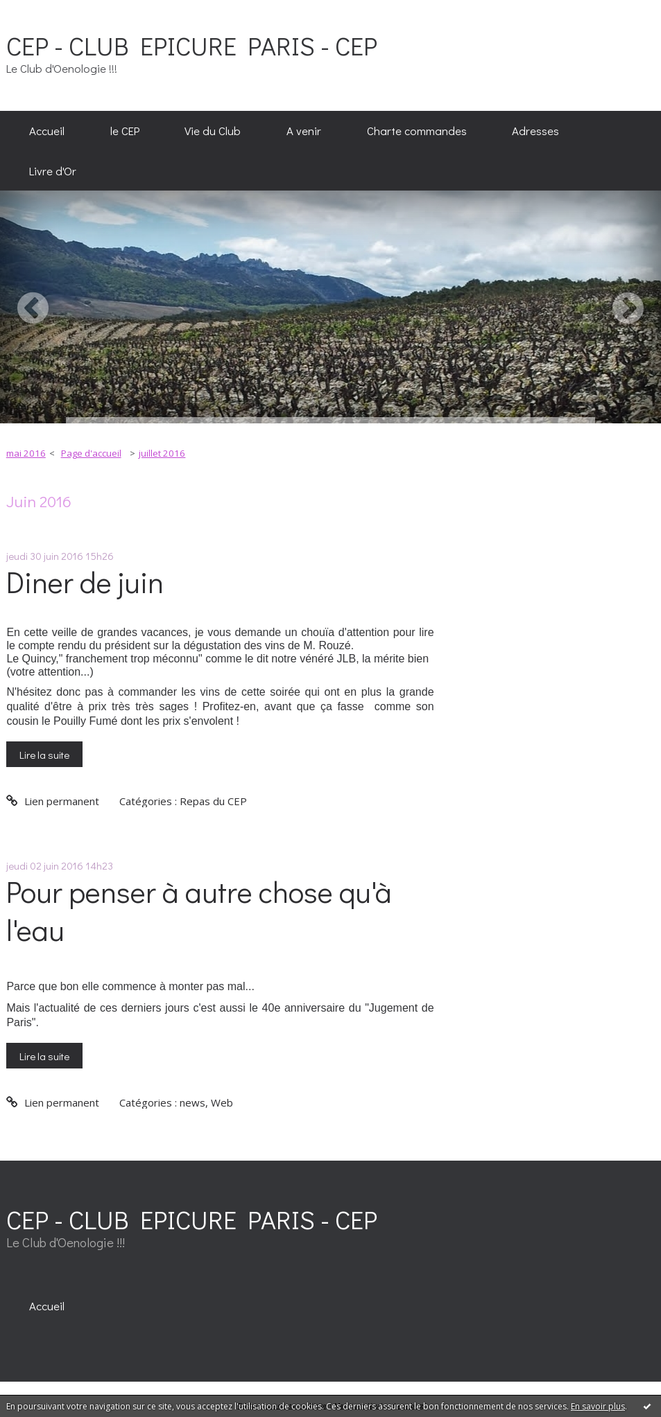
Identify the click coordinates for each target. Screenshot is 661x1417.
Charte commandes (417, 130)
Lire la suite (44, 755)
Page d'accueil (91, 453)
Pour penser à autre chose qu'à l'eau (199, 910)
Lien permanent (52, 801)
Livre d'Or (52, 170)
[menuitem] (46, 131)
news (192, 1102)
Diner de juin (85, 582)
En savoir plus (598, 1406)
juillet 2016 (162, 453)
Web (222, 1102)
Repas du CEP (213, 801)
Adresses (535, 130)
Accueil (47, 130)
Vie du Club (212, 130)
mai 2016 (26, 453)
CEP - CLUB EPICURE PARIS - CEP (191, 45)
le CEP (124, 130)
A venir (303, 130)
